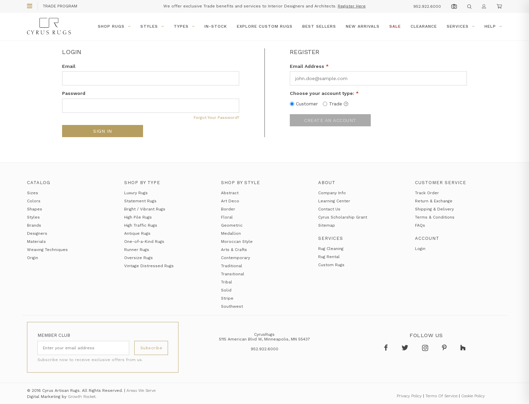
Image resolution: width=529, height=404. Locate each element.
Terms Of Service (441, 396)
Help (493, 26)
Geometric (232, 225)
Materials (36, 241)
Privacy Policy (409, 396)
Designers (37, 233)
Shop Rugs (114, 26)
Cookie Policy (473, 396)
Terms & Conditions (434, 217)
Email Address (309, 66)
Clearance (424, 26)
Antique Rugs (137, 233)
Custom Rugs (331, 264)
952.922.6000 (427, 6)
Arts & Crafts (234, 249)
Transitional (232, 274)
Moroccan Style (237, 241)
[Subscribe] (151, 348)
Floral (227, 217)
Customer (307, 103)
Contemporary (235, 257)
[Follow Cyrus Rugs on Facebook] (387, 348)
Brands (34, 225)
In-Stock (215, 26)
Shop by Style (240, 182)
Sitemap (326, 225)
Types (184, 26)
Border (228, 209)
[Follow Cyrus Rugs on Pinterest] (446, 348)
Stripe (227, 298)
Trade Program (60, 6)
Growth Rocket (81, 396)
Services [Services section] (330, 238)
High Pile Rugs (138, 217)
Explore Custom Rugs (265, 26)
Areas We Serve (141, 390)
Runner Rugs (136, 249)
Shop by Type (142, 182)
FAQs (420, 225)
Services (461, 26)
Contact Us (329, 209)
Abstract (230, 193)
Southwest (232, 306)
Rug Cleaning (330, 248)
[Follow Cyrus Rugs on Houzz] (464, 348)
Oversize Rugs (138, 257)
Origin (32, 257)
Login (420, 248)
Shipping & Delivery (434, 209)
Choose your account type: (324, 93)
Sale (395, 26)
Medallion (231, 233)
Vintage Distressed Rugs (149, 265)
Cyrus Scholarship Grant (342, 217)
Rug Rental (329, 256)
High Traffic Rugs (140, 225)
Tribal (226, 282)
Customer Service (440, 182)
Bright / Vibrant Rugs (144, 209)
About (326, 182)
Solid (226, 290)
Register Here (352, 6)
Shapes (34, 209)
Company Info (332, 193)
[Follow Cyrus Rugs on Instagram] (427, 348)
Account (427, 238)
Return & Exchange (433, 201)
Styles (152, 26)
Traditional (231, 265)
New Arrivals (363, 26)
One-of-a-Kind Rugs (144, 241)
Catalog (38, 182)
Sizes (32, 193)
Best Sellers (319, 26)
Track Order (427, 193)
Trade (338, 103)
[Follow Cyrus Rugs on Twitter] (406, 348)
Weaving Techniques (47, 249)
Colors (33, 201)
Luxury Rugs (136, 193)
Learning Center (334, 201)
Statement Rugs (140, 201)
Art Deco (230, 201)
